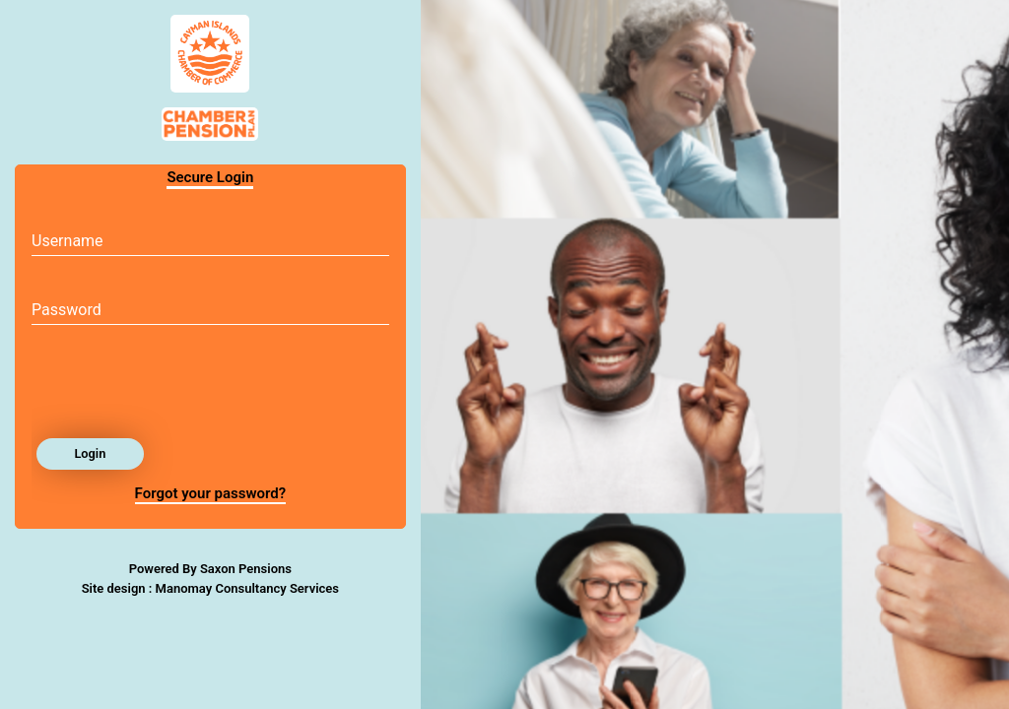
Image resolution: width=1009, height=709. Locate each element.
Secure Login (210, 177)
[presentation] (181, 387)
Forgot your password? (211, 493)
